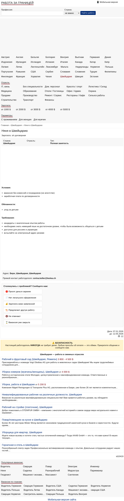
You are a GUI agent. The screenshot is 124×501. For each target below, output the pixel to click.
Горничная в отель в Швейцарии (20, 445)
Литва (19, 67)
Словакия (65, 71)
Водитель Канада (55, 490)
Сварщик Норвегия (10, 494)
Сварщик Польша (55, 494)
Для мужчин (40, 119)
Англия (19, 57)
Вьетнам (79, 57)
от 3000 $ (35, 109)
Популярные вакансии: (12, 462)
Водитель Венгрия (77, 494)
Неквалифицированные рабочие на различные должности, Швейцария (42, 394)
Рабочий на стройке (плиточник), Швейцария (27, 407)
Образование (30, 91)
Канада (78, 62)
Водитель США (53, 486)
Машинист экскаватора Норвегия (79, 490)
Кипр (107, 62)
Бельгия (35, 57)
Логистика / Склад (97, 86)
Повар (48, 466)
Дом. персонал (52, 86)
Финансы (49, 100)
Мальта (64, 67)
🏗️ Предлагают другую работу (20, 310)
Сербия (49, 71)
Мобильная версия (109, 2)
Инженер (94, 466)
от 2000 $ (20, 109)
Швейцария (66, 76)
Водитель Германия (11, 486)
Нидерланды (81, 67)
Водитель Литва (32, 490)
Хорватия (35, 76)
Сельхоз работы (96, 95)
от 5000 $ (65, 109)
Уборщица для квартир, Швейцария (22, 432)
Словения (80, 71)
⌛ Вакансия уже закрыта (17, 322)
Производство (30, 95)
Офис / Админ (74, 91)
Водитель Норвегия (101, 486)
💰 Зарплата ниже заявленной (20, 304)
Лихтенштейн (37, 67)
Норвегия (95, 67)
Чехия (49, 76)
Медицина (6, 91)
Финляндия (7, 76)
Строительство (8, 100)
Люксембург (52, 67)
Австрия (5, 57)
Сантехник (73, 475)
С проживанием (9, 119)
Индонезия (6, 62)
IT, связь (5, 86)
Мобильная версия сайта (62, 499)
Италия (64, 62)
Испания (50, 62)
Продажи (5, 95)
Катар (93, 62)
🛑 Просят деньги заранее (18, 291)
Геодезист (6, 475)
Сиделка (27, 470)
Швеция (79, 76)
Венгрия (64, 57)
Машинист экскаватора (33, 475)
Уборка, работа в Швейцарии (18, 384)
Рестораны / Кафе (76, 95)
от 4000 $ (50, 109)
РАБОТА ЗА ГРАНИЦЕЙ (17, 2)
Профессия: (7, 10)
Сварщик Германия (33, 486)
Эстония (94, 76)
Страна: (68, 10)
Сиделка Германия (77, 486)
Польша (109, 67)
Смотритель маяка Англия (34, 494)
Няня (3, 470)
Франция (20, 76)
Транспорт (28, 100)
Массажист (51, 475)
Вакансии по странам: (11, 482)
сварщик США (98, 490)
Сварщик (27, 466)
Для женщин (25, 119)
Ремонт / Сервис (53, 95)
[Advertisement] (62, 38)
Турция (93, 71)
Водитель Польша (10, 490)
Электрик (72, 466)
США (33, 71)
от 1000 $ (6, 109)
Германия (95, 57)
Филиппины (110, 71)
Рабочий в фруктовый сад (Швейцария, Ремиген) (29, 359)
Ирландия (21, 62)
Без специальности (33, 86)
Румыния (20, 71)
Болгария (50, 57)
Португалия (7, 71)
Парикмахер (96, 470)
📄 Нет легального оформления (20, 298)
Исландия (36, 62)
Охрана (92, 91)
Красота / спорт (74, 86)
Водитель (5, 466)
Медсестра (73, 470)
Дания (108, 57)
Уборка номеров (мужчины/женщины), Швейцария (30, 371)
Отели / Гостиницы (54, 91)
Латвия (4, 67)
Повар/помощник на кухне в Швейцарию (24, 419)
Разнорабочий (52, 470)
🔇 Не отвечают (13, 316)
